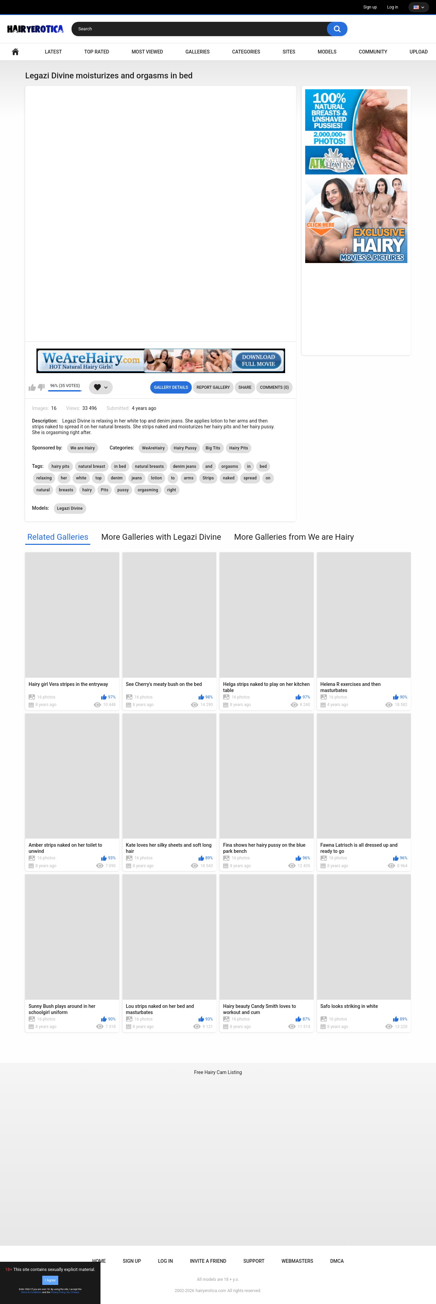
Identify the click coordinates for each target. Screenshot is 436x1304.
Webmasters (297, 1261)
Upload (419, 52)
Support (253, 1261)
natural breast (91, 466)
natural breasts (149, 466)
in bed (120, 466)
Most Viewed (147, 52)
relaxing (44, 478)
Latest (53, 52)
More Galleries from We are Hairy (294, 537)
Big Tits (213, 448)
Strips (208, 478)
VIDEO (15, 52)
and (209, 466)
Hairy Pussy (185, 448)
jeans (137, 478)
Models (327, 52)
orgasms (229, 466)
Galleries (198, 52)
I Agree (50, 1280)
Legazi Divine (70, 508)
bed (263, 466)
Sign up (370, 7)
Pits (104, 490)
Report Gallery (213, 387)
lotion (156, 478)
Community (373, 52)
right (171, 490)
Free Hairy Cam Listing (218, 1072)
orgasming (148, 490)
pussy (123, 490)
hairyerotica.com (211, 1290)
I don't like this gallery (41, 387)
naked (229, 478)
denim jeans (184, 466)
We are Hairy (83, 448)
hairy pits (60, 466)
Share (244, 387)
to (173, 478)
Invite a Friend (208, 1261)
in (249, 466)
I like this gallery (32, 387)
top (98, 478)
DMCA (337, 1261)
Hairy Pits (238, 448)
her (64, 478)
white (81, 478)
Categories (246, 52)
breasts (66, 490)
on (268, 478)
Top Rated (96, 52)
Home (99, 1261)
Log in (392, 7)
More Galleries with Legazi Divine (161, 537)
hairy (87, 490)
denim (117, 478)
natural (43, 490)
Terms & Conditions (31, 1292)
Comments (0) (274, 387)
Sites (289, 52)
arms (189, 478)
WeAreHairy (153, 448)
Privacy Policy (58, 1292)
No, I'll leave (72, 1292)
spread (250, 478)
